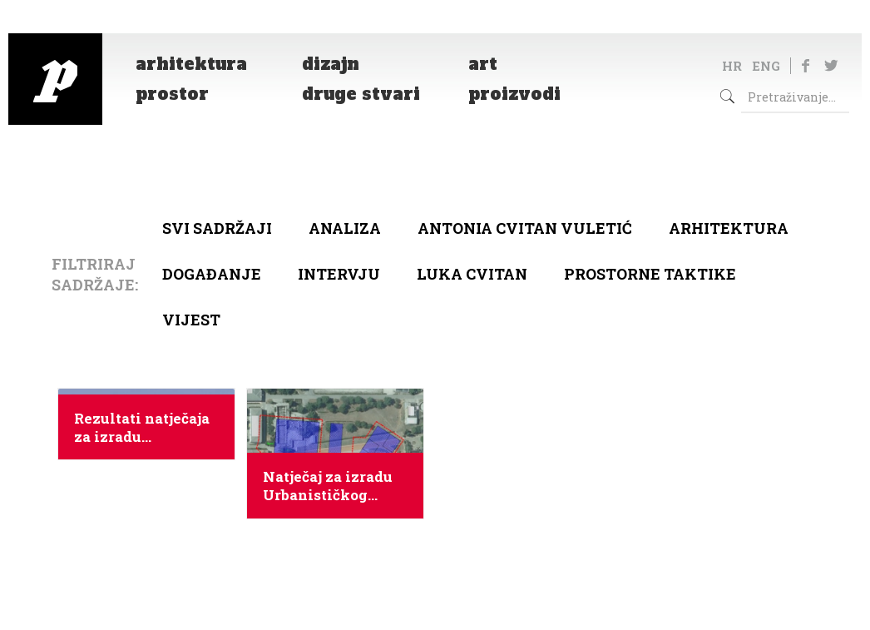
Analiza (345, 228)
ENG (766, 65)
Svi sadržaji (217, 228)
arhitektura (728, 228)
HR (732, 65)
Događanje (211, 274)
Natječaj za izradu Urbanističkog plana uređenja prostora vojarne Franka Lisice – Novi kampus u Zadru (328, 486)
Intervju (339, 274)
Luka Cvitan (472, 274)
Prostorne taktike (650, 274)
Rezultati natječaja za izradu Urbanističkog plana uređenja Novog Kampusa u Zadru (142, 427)
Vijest (191, 320)
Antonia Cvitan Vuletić (525, 228)
